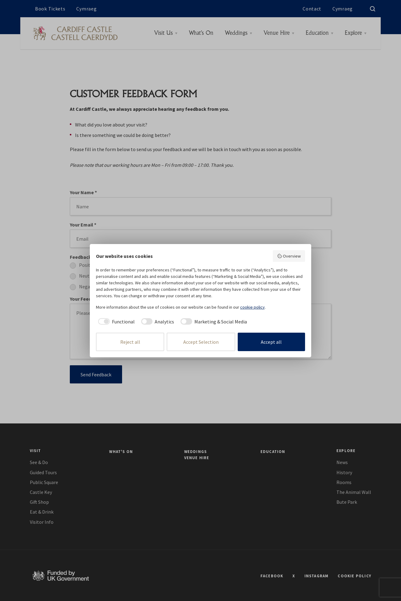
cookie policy (252, 307)
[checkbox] (115, 321)
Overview (289, 256)
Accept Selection (201, 342)
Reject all (130, 342)
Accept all (271, 342)
